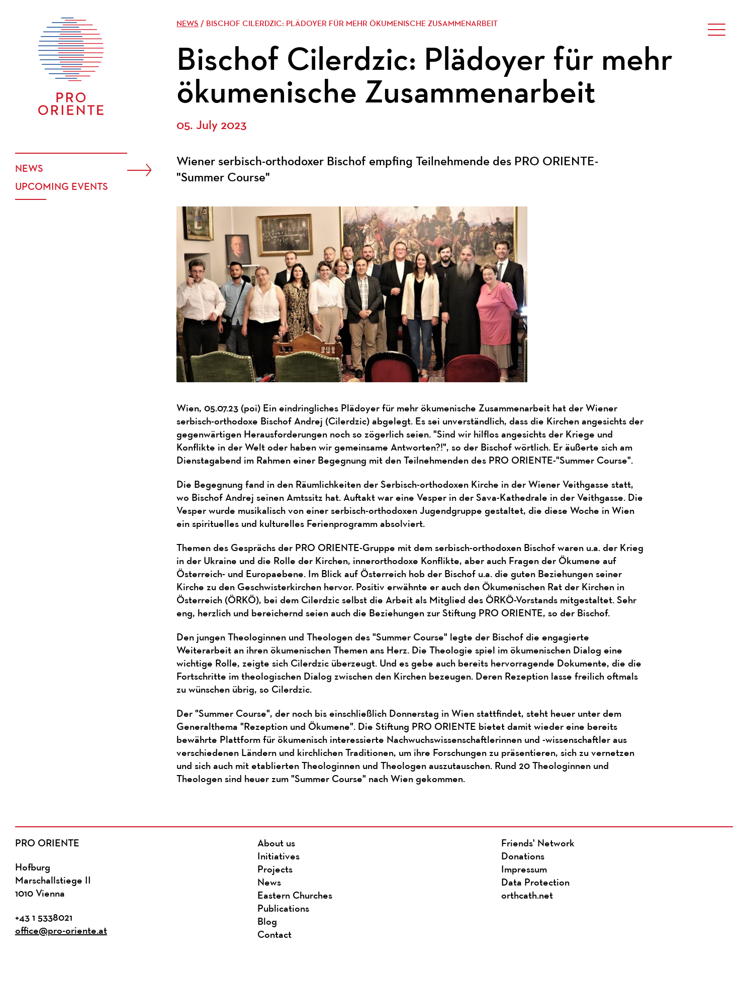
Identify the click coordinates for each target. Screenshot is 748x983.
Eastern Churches (294, 896)
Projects (275, 870)
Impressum (524, 870)
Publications (283, 909)
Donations (522, 857)
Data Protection (535, 883)
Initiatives (278, 857)
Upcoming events (61, 187)
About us (276, 844)
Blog (267, 922)
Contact (274, 935)
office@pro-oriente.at (61, 931)
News (29, 169)
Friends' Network (538, 844)
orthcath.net (527, 896)
